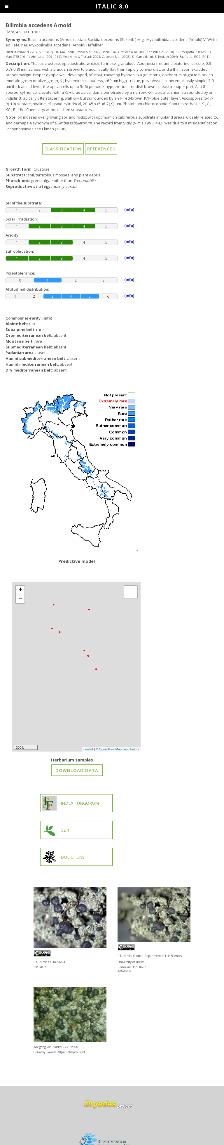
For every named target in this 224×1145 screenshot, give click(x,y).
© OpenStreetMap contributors (117, 749)
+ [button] (20, 590)
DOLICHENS (63, 857)
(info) (47, 318)
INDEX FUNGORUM (70, 803)
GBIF (56, 830)
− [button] (20, 598)
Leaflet (88, 749)
